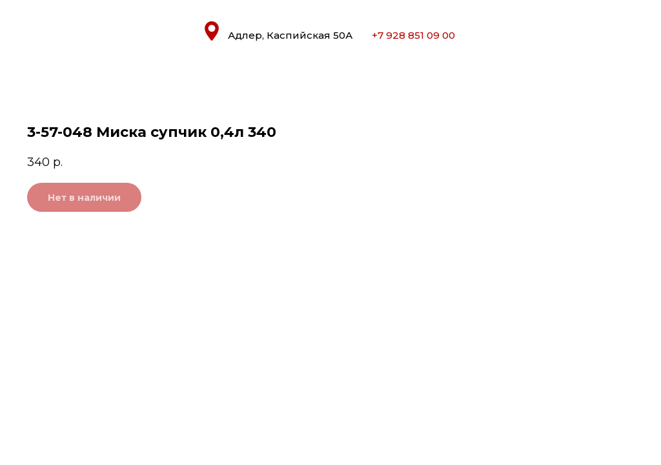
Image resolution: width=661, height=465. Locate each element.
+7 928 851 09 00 (413, 35)
